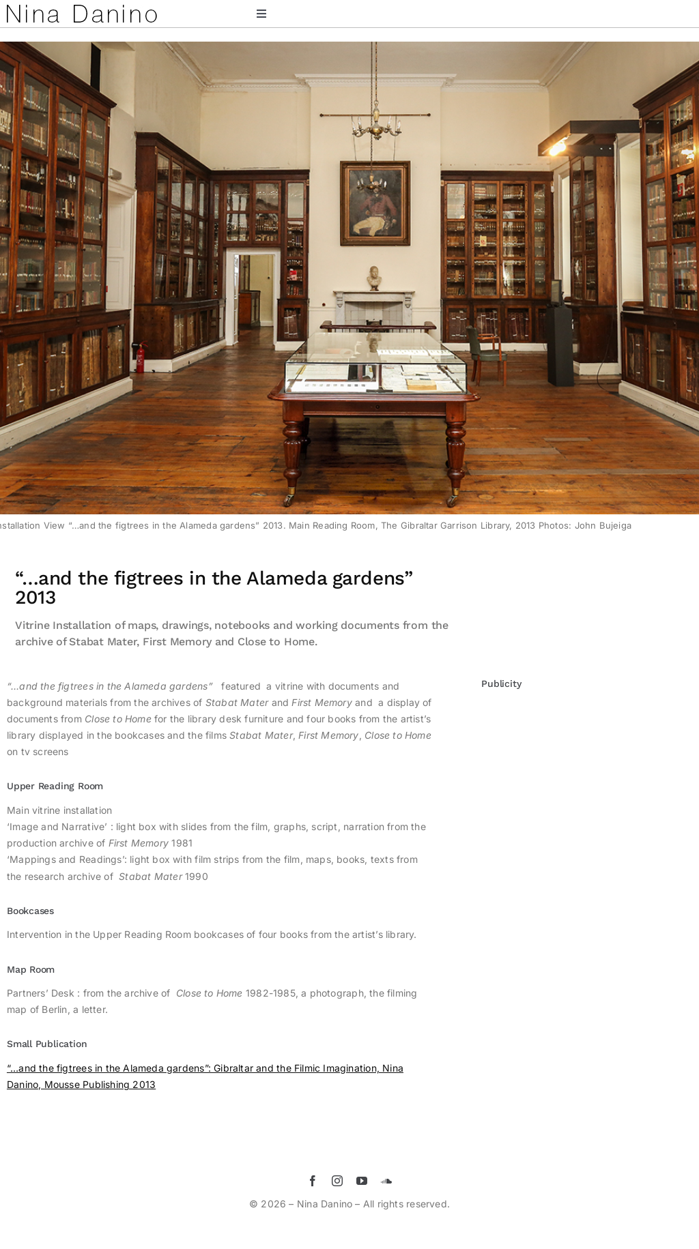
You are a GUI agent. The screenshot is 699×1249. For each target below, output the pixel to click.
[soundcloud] (386, 1180)
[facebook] (312, 1180)
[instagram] (337, 1180)
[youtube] (361, 1180)
